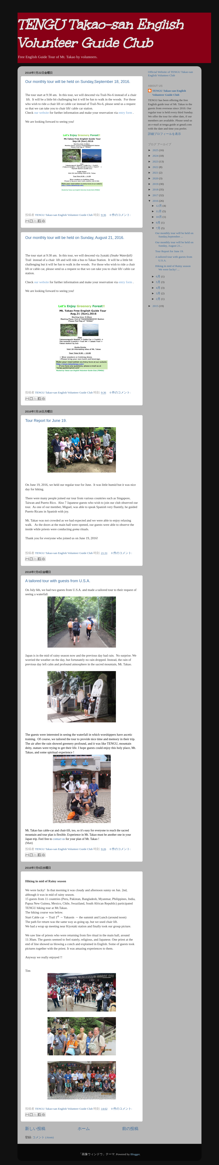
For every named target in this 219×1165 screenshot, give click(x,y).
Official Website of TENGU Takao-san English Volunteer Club (170, 73)
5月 (158, 282)
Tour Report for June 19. (46, 420)
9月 (158, 222)
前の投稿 (130, 1128)
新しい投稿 (35, 1128)
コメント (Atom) (43, 1137)
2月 (158, 298)
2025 (155, 150)
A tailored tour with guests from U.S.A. (57, 581)
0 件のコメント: (120, 215)
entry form (125, 112)
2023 (155, 161)
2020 (155, 178)
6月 (158, 276)
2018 (155, 189)
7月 (158, 228)
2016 (155, 200)
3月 (158, 293)
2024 (155, 155)
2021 (155, 172)
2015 (155, 306)
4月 (158, 287)
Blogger (135, 1154)
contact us (59, 839)
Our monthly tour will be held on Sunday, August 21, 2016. (74, 238)
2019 (155, 184)
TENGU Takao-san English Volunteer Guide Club (169, 92)
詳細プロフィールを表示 (164, 133)
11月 (159, 211)
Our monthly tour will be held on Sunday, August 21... (174, 244)
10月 (159, 216)
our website (41, 112)
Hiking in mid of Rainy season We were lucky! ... (173, 267)
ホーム (84, 1128)
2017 (155, 195)
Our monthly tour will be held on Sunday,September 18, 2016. (77, 82)
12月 (159, 205)
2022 (155, 167)
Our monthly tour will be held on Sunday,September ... (174, 234)
